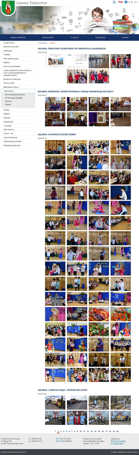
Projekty (7, 54)
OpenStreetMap (119, 441)
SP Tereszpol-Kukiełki (12, 98)
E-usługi (72, 37)
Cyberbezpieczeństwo (13, 141)
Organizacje (8, 121)
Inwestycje (8, 50)
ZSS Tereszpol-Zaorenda (14, 94)
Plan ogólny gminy (11, 58)
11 (84, 431)
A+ (132, 2)
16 (103, 431)
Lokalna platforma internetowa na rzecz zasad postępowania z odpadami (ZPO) (17, 72)
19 (114, 431)
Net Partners (133, 452)
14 (95, 431)
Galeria (7, 104)
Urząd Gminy (9, 43)
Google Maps (118, 443)
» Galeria (52, 43)
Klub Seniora (9, 129)
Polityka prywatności (12, 145)
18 (110, 431)
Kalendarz (97, 37)
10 (80, 431)
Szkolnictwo (19, 91)
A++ (135, 2)
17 (106, 431)
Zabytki (6, 114)
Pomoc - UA (8, 133)
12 (88, 431)
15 (99, 431)
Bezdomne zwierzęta (12, 79)
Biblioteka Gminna (11, 87)
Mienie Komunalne (11, 46)
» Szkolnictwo (42, 43)
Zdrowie (7, 118)
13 (92, 431)
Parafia (6, 110)
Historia (7, 101)
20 (117, 431)
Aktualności (45, 37)
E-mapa (122, 37)
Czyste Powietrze (10, 137)
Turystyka (8, 125)
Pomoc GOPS (9, 83)
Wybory (7, 62)
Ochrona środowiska (12, 66)
